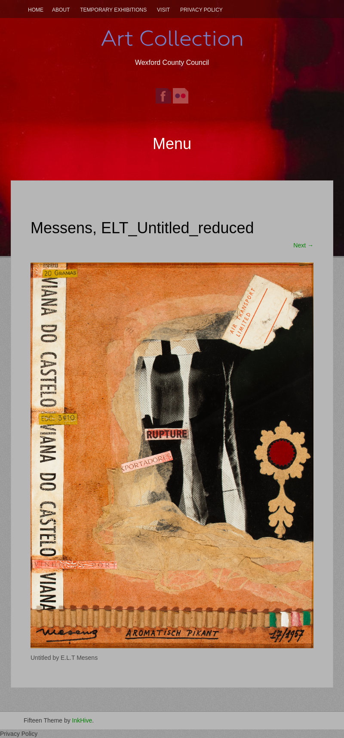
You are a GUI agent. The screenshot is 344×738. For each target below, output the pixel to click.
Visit (163, 10)
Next (303, 245)
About (61, 10)
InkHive (82, 720)
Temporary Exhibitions (113, 10)
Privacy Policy (201, 10)
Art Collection (172, 38)
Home (35, 10)
